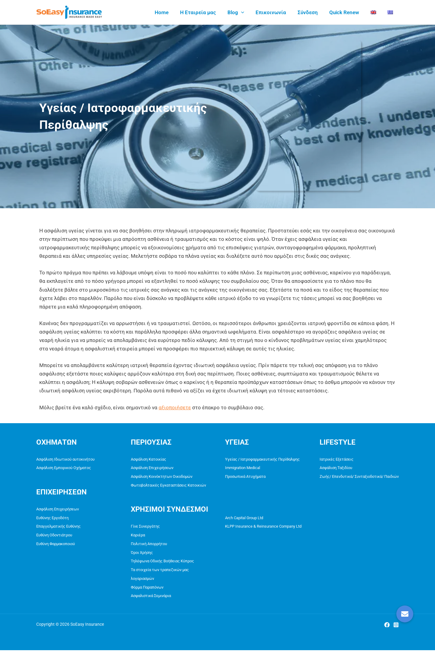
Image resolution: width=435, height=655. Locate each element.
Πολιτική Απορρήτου (149, 546)
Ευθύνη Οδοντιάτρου (54, 537)
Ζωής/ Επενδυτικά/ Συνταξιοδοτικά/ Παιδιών (359, 477)
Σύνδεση (312, 12)
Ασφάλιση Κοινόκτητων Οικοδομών (161, 477)
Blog (242, 12)
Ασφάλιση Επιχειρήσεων (57, 510)
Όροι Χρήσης (142, 555)
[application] (248, 12)
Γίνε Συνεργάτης (145, 528)
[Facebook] (387, 629)
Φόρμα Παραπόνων (147, 591)
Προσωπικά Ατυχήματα (245, 477)
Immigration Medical (242, 468)
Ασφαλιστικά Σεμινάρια (151, 600)
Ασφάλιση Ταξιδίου (336, 468)
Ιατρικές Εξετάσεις (336, 459)
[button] (404, 613)
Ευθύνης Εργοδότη (52, 519)
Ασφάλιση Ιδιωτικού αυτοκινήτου (65, 459)
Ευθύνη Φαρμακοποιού (55, 546)
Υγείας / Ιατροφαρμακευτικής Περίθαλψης (262, 459)
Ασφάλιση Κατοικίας (148, 459)
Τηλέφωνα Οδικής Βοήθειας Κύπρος (162, 564)
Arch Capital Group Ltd (244, 519)
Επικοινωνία (276, 12)
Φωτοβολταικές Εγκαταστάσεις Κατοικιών (168, 486)
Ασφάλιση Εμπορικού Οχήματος (63, 468)
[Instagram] (396, 629)
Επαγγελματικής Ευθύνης (58, 528)
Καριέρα (138, 537)
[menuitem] (375, 12)
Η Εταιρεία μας (206, 12)
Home (171, 12)
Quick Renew (347, 12)
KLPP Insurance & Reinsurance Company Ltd (263, 528)
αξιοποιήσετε (175, 407)
